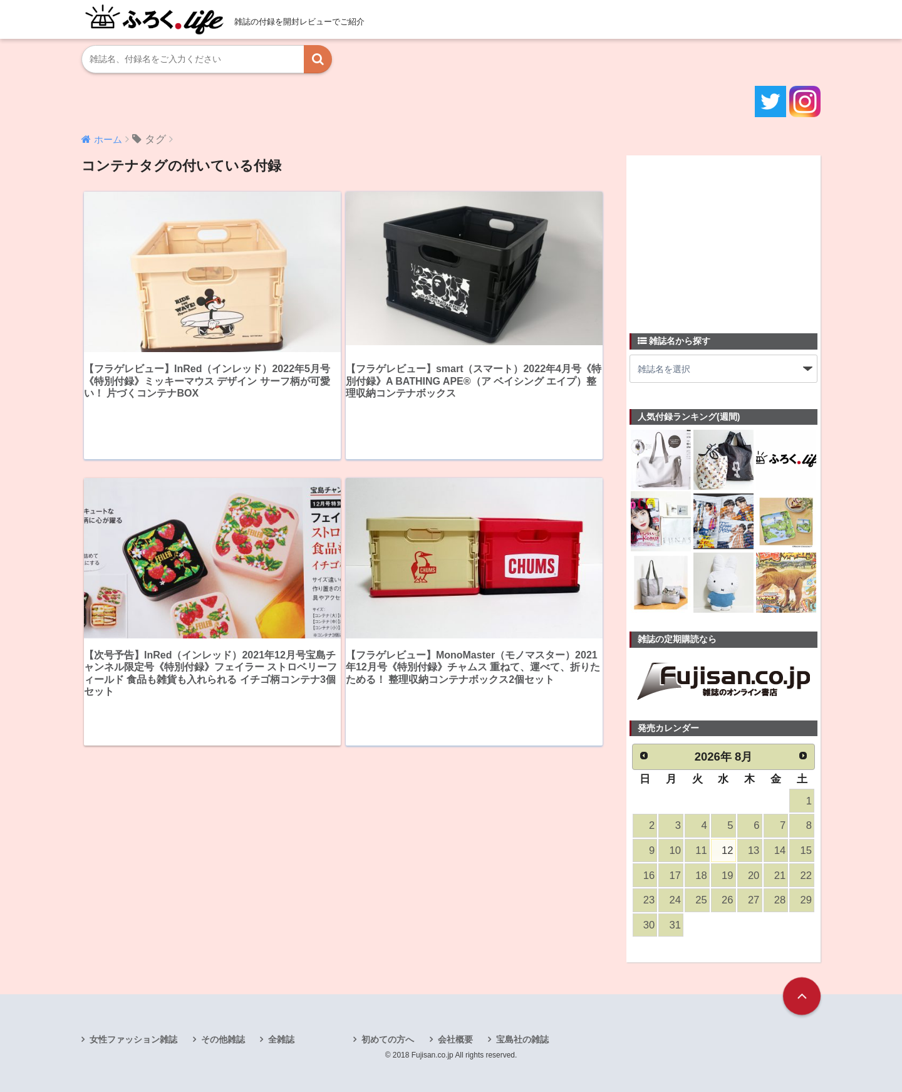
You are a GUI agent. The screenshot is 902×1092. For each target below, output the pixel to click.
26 (727, 900)
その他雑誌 (223, 1039)
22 (806, 875)
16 (649, 875)
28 (779, 900)
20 (753, 875)
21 (779, 875)
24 (675, 900)
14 (779, 850)
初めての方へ (387, 1039)
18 (701, 875)
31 (675, 925)
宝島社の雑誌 (522, 1039)
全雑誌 (281, 1039)
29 (806, 900)
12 (727, 850)
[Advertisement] (723, 237)
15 (806, 850)
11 (701, 850)
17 (675, 875)
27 (753, 900)
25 (701, 900)
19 (727, 875)
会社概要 (455, 1039)
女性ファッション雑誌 (133, 1039)
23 (649, 900)
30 (649, 925)
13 (753, 850)
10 (675, 850)
